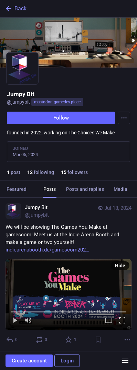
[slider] (68, 310)
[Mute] (28, 321)
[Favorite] (71, 340)
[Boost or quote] (42, 340)
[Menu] (124, 118)
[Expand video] (109, 321)
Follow (61, 118)
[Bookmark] (98, 340)
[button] (68, 294)
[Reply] (12, 340)
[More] (127, 340)
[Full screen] (122, 321)
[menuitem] (68, 294)
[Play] (15, 321)
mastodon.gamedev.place (57, 102)
